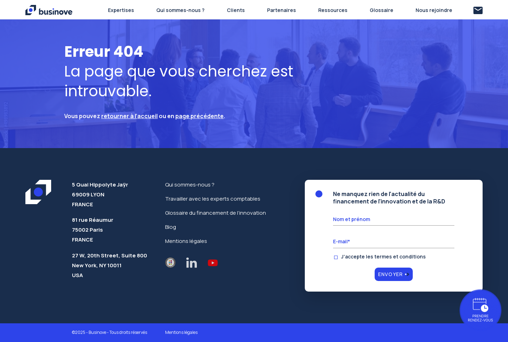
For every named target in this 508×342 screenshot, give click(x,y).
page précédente (199, 116)
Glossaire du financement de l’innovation (215, 212)
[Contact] (478, 10)
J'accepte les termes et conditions (383, 256)
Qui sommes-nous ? (189, 184)
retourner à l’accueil (129, 116)
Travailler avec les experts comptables (212, 198)
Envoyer (390, 274)
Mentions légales (186, 241)
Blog (170, 227)
